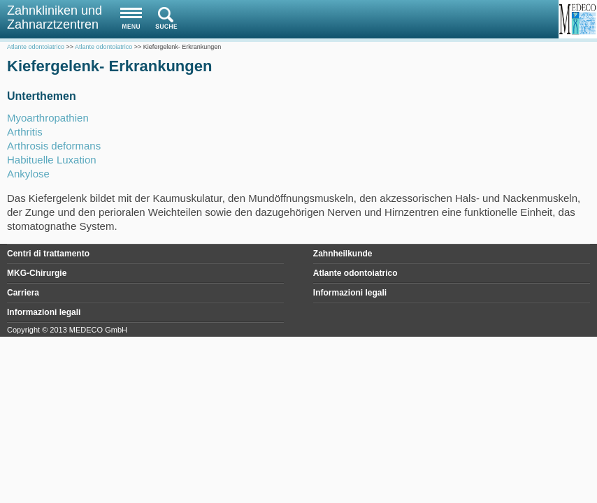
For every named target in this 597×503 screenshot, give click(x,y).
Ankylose (28, 174)
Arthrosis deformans (54, 146)
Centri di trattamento (48, 253)
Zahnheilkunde (343, 253)
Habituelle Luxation (51, 160)
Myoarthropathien (48, 118)
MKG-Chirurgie (36, 273)
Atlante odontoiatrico (355, 273)
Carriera (23, 293)
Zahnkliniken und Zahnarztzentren (54, 17)
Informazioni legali (350, 293)
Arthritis (25, 132)
